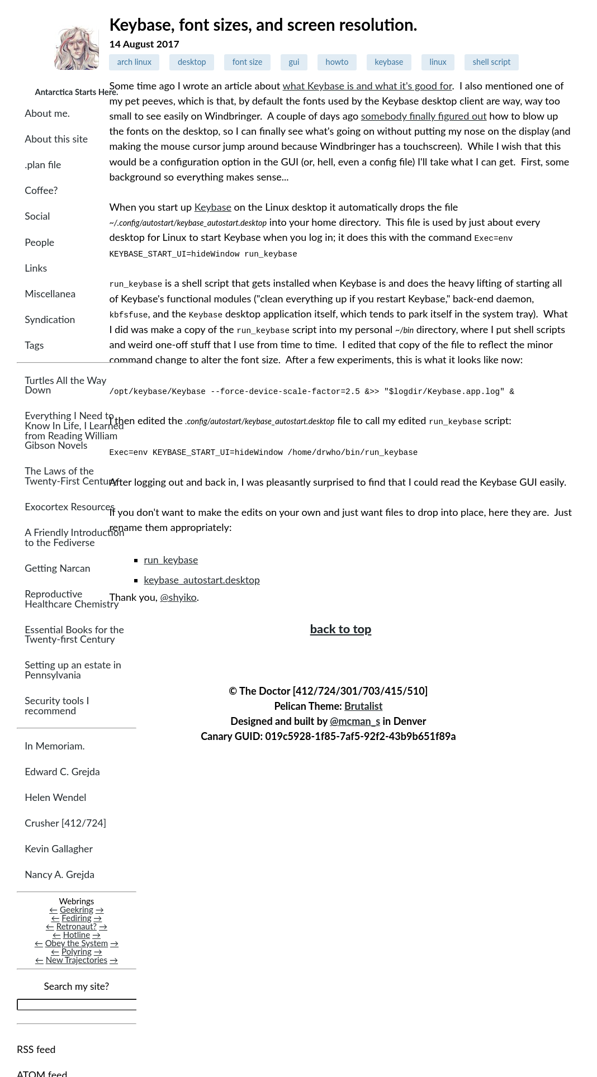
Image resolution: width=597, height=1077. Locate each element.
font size (248, 62)
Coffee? (41, 191)
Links (36, 268)
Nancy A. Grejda (59, 875)
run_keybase (171, 557)
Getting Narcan (57, 569)
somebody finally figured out (424, 116)
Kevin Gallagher (59, 850)
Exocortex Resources (70, 508)
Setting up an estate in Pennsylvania (73, 671)
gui (293, 62)
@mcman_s (355, 719)
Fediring (76, 919)
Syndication (50, 320)
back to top (341, 626)
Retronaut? (76, 927)
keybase (389, 62)
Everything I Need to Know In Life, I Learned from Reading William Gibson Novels (74, 431)
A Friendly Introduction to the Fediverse (74, 538)
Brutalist (363, 704)
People (39, 243)
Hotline (77, 936)
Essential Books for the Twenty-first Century (74, 636)
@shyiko (178, 595)
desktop (192, 62)
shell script (492, 62)
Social (37, 217)
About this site (56, 140)
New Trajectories (76, 961)
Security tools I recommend (57, 707)
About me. (47, 114)
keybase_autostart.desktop (202, 577)
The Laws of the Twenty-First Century (71, 477)
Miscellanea (50, 294)
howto (337, 62)
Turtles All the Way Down (65, 386)
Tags (34, 346)
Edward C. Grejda (62, 773)
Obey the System (76, 944)
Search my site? (76, 987)
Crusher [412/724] (65, 824)
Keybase (213, 207)
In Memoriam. (54, 747)
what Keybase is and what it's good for (367, 85)
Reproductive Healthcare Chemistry (72, 600)
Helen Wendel (55, 798)
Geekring (76, 910)
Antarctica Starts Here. (76, 92)
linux (438, 62)
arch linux (134, 62)
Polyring (76, 952)
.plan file (43, 166)
